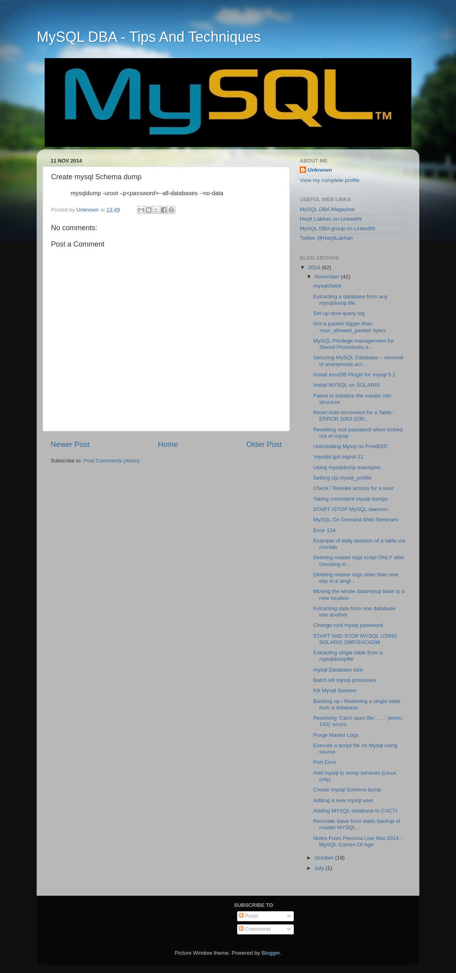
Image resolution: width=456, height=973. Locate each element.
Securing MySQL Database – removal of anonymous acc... (358, 360)
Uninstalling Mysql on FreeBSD (350, 446)
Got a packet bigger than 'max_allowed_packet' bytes (349, 327)
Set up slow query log (339, 313)
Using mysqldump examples (347, 467)
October (324, 858)
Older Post (264, 444)
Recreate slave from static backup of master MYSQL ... (356, 824)
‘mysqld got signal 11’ (339, 457)
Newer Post (70, 444)
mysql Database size (338, 670)
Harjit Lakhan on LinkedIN (331, 219)
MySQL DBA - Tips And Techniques (149, 37)
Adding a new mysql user (343, 800)
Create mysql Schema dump (347, 790)
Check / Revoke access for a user (353, 488)
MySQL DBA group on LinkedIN (337, 228)
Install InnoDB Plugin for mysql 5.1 (354, 375)
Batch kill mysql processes (344, 680)
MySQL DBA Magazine (327, 209)
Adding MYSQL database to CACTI (355, 811)
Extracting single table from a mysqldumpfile (348, 656)
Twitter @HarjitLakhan (326, 238)
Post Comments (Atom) (112, 461)
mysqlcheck (327, 286)
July (320, 868)
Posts (249, 916)
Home (168, 444)
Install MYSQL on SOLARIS (346, 385)
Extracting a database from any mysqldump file (350, 300)
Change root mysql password (348, 625)
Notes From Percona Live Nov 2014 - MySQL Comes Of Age (357, 841)
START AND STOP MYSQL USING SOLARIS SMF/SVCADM (355, 639)
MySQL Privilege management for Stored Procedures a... (353, 344)
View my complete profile (330, 180)
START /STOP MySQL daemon (350, 509)
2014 (315, 267)
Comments (255, 929)
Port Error (325, 762)
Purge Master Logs (336, 735)
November (327, 277)
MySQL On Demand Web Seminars (355, 520)
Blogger (270, 953)
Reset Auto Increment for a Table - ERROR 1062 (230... (354, 415)
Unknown (320, 170)
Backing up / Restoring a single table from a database (357, 704)
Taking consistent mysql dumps (350, 499)
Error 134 (324, 530)
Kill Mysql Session (335, 690)
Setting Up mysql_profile (342, 478)
